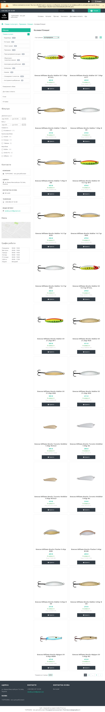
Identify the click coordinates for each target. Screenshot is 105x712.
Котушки (7, 42)
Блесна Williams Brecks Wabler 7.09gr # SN (86, 129)
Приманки (22, 24)
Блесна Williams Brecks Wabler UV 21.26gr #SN (86, 392)
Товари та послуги (11, 24)
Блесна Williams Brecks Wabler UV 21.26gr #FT (50, 339)
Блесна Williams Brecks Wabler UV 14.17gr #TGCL (86, 287)
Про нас (56, 16)
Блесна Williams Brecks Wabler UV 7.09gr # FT (86, 76)
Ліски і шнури (8, 46)
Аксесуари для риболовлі (12, 64)
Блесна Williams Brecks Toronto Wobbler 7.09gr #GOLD (50, 445)
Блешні (30, 24)
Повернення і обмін (9, 86)
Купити (52, 88)
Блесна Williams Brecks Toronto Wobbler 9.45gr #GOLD (50, 497)
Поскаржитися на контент (54, 710)
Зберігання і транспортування (10, 59)
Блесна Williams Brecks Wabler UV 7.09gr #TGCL (51, 76)
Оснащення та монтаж (11, 76)
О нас (4, 96)
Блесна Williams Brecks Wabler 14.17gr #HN (86, 234)
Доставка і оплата (76, 16)
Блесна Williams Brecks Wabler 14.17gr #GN (50, 234)
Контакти (64, 16)
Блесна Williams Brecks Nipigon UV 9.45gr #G (86, 655)
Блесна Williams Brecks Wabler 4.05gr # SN (51, 603)
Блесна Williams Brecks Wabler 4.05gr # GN (86, 603)
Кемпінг (6, 72)
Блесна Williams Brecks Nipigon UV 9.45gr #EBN (51, 655)
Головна (41, 16)
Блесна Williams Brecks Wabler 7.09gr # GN (51, 129)
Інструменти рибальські (12, 80)
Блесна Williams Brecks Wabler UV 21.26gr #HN (50, 392)
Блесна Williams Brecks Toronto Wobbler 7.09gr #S (86, 445)
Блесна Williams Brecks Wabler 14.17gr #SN (50, 287)
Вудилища (7, 37)
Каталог (48, 16)
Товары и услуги (8, 34)
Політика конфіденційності (71, 710)
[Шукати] (73, 10)
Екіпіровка (7, 68)
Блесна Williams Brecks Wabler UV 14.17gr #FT (86, 182)
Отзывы (5, 101)
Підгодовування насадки (12, 54)
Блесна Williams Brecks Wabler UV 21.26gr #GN (86, 339)
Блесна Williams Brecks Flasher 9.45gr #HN (51, 550)
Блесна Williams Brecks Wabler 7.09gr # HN (51, 182)
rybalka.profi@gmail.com (12, 211)
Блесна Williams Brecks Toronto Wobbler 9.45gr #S (86, 497)
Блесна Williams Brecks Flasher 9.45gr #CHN (86, 550)
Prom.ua (63, 708)
